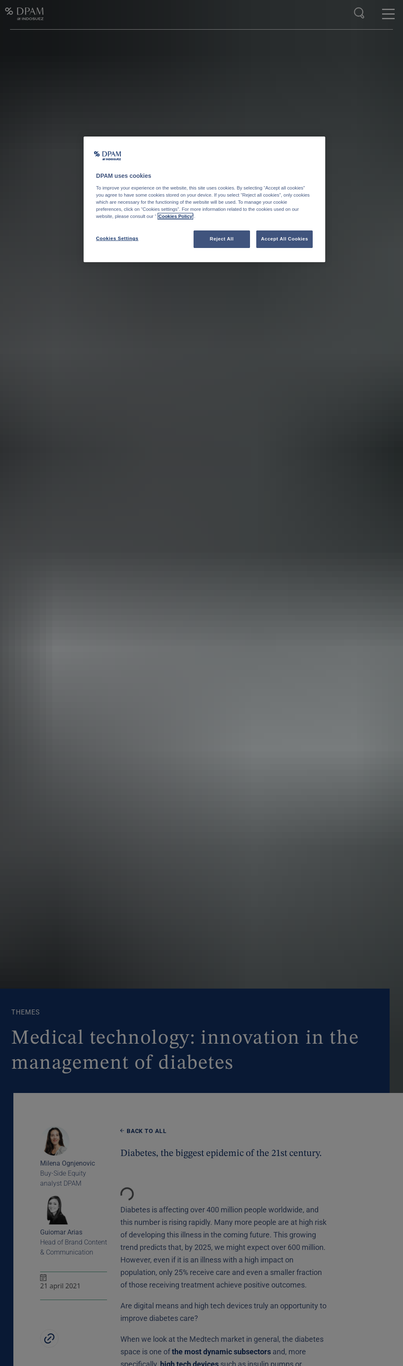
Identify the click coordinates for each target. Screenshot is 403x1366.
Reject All (222, 238)
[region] (204, 199)
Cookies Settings (117, 238)
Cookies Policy (175, 216)
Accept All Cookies (284, 238)
